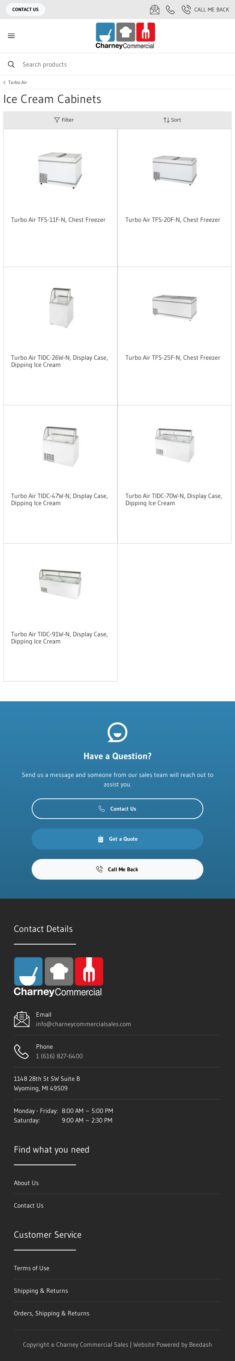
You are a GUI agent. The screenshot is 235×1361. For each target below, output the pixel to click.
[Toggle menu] (11, 35)
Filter (64, 120)
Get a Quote (117, 838)
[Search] (117, 64)
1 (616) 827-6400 (59, 1056)
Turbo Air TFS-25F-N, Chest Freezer (172, 357)
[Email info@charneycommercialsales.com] (154, 9)
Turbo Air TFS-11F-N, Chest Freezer (58, 219)
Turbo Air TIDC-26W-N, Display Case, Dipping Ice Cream (59, 361)
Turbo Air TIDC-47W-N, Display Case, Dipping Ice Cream (59, 499)
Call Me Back (205, 9)
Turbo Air (17, 82)
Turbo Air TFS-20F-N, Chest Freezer (172, 219)
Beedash (200, 1344)
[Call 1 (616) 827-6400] (170, 9)
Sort (172, 120)
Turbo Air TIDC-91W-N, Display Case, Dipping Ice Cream (59, 637)
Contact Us (25, 9)
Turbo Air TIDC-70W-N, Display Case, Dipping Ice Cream (173, 499)
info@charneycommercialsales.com (83, 1024)
